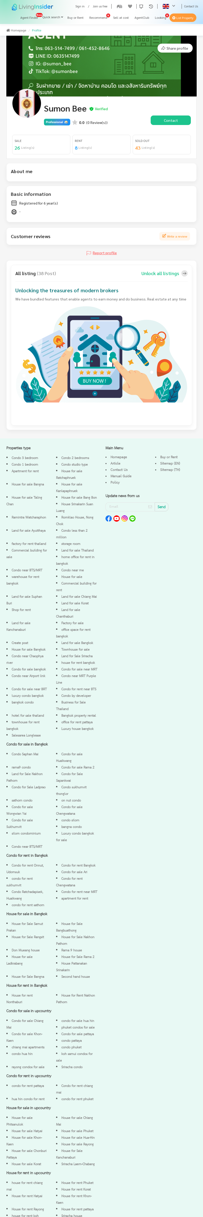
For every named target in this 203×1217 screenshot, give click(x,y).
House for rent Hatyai (27, 1196)
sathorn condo (22, 800)
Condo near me (72, 570)
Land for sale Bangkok (77, 643)
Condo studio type (74, 464)
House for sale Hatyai (27, 1131)
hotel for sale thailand (28, 715)
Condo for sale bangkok (29, 669)
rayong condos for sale (28, 1067)
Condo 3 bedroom (25, 458)
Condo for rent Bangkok (78, 865)
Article (115, 463)
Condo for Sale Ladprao (28, 787)
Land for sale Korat (75, 603)
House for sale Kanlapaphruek (69, 487)
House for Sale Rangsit (28, 937)
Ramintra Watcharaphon (29, 517)
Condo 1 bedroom (25, 464)
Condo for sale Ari (74, 872)
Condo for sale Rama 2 (77, 767)
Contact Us (191, 6)
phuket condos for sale (78, 1027)
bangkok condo (23, 702)
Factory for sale (72, 623)
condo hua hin (22, 1054)
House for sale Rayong (77, 1144)
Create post (20, 643)
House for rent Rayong (28, 1209)
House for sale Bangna (28, 484)
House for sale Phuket (77, 1131)
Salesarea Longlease (26, 735)
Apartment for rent (25, 471)
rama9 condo (21, 767)
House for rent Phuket (77, 1183)
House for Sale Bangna (28, 977)
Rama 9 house (71, 950)
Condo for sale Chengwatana (69, 810)
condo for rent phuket (77, 1099)
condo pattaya (71, 1041)
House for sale (71, 577)
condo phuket (71, 1047)
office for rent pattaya (77, 722)
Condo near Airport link (28, 676)
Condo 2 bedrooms (75, 458)
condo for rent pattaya (28, 1086)
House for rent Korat (76, 1189)
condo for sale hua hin (77, 1021)
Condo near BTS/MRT (27, 570)
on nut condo (71, 800)
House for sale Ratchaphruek (69, 474)
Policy (114, 482)
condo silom (70, 820)
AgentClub (142, 18)
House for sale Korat (26, 1164)
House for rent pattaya (77, 1209)
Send (161, 507)
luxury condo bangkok (28, 696)
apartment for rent (74, 898)
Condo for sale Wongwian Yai (19, 810)
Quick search (52, 17)
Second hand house (75, 977)
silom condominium (26, 833)
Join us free (100, 6)
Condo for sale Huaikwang (69, 757)
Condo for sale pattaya (77, 1034)
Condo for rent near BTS (78, 689)
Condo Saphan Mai (25, 754)
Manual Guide (120, 476)
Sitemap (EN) (170, 463)
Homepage (16, 30)
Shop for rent (21, 610)
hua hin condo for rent (28, 1099)
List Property (182, 18)
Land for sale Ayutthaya (28, 530)
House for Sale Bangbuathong (69, 927)
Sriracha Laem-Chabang (78, 1164)
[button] (141, 6)
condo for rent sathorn (28, 905)
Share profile (174, 48)
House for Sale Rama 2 (77, 957)
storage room (70, 544)
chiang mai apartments (28, 1047)
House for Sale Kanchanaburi (69, 1154)
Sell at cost (121, 18)
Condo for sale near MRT (79, 669)
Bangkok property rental (78, 715)
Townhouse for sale (75, 649)
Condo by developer (76, 696)
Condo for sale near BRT (29, 689)
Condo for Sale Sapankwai (69, 777)
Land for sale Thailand (77, 550)
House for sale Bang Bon (79, 497)
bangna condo (71, 827)
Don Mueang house (26, 950)
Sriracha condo (71, 1067)
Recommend (98, 18)
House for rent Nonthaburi (19, 999)
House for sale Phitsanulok (19, 1121)
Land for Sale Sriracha (77, 656)
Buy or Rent (75, 18)
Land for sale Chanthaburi (68, 613)
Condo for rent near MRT (79, 892)
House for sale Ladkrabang (19, 960)
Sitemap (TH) (170, 469)
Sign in (80, 6)
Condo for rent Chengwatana (69, 882)
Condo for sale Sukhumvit (19, 823)
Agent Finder (29, 18)
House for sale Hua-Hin (78, 1138)
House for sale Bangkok (28, 649)
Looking (160, 18)
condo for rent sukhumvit (19, 882)
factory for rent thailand (29, 544)
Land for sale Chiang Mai (79, 597)
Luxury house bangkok (77, 729)
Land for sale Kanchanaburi (18, 626)
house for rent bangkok (78, 663)
